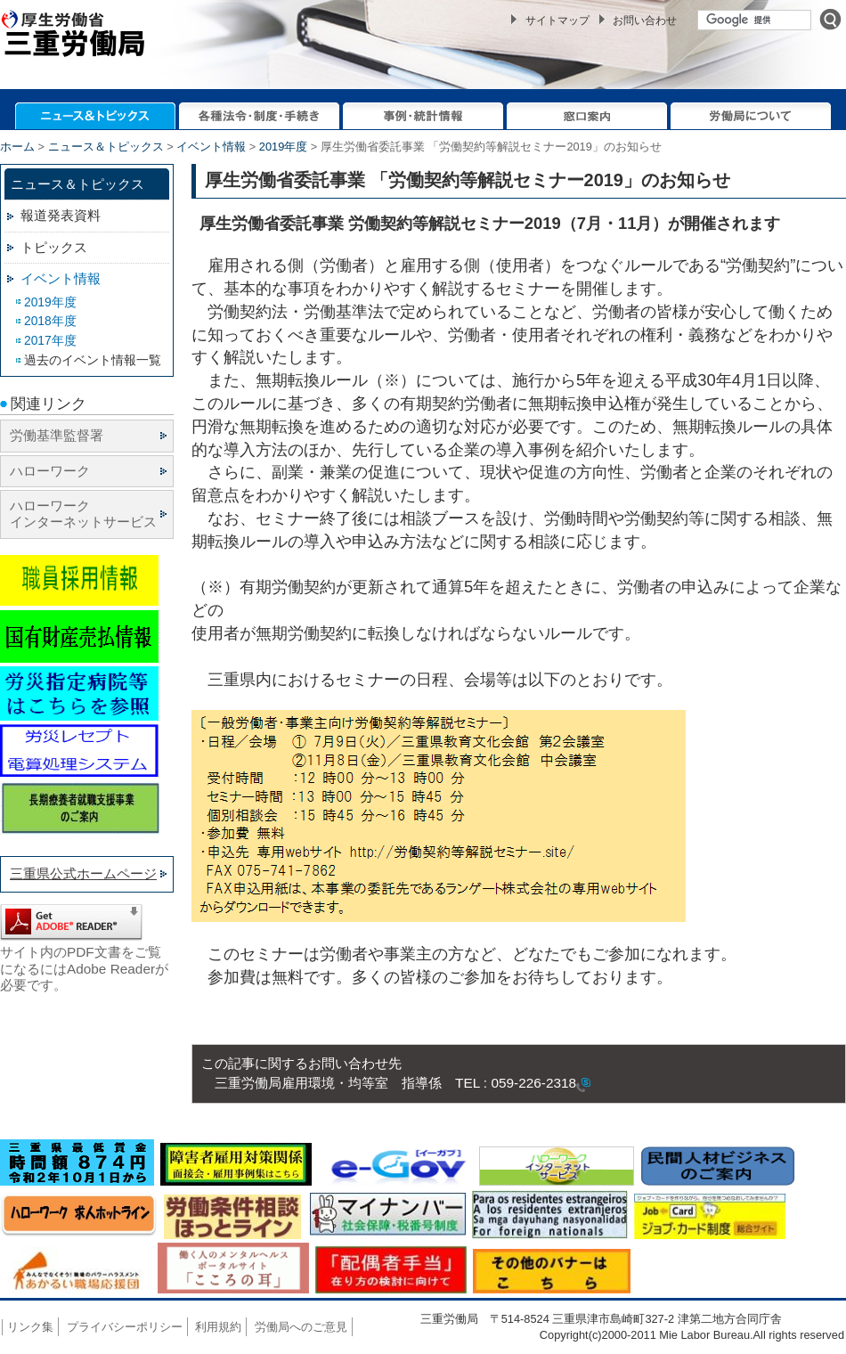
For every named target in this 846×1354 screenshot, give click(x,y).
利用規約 (218, 1327)
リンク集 (30, 1327)
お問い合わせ (645, 20)
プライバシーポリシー (125, 1327)
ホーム (17, 146)
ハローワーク (50, 470)
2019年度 (283, 146)
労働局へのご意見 (301, 1327)
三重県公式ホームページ (83, 873)
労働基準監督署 (56, 435)
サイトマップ (557, 20)
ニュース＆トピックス (106, 146)
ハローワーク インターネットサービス (83, 513)
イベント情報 (211, 146)
